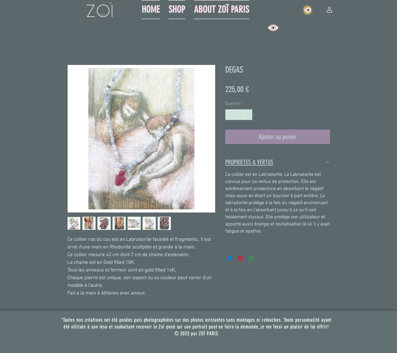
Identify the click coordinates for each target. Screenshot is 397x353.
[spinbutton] (238, 115)
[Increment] (247, 115)
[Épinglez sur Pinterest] (240, 258)
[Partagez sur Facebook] (229, 258)
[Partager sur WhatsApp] (251, 258)
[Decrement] (229, 115)
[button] (329, 10)
